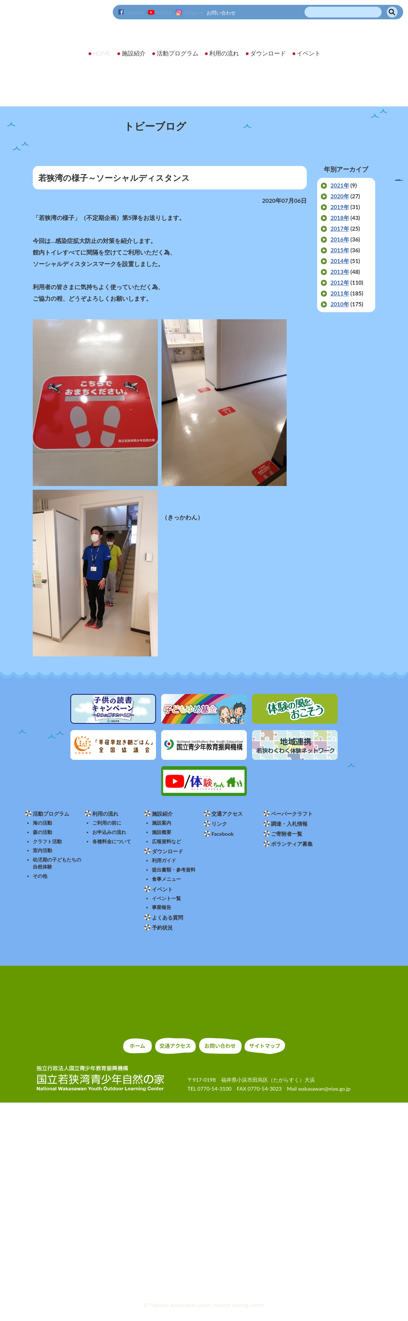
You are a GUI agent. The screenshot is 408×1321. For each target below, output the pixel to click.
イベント (162, 889)
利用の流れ (105, 813)
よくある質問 (167, 917)
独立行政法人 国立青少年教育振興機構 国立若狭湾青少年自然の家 (63, 47)
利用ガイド (164, 860)
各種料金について (111, 841)
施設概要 (161, 832)
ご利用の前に (106, 823)
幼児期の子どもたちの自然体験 (57, 863)
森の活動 (42, 832)
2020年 (340, 196)
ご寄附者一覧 (286, 834)
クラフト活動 (47, 841)
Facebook (131, 13)
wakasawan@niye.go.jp (324, 1088)
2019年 (340, 207)
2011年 (340, 293)
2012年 (340, 282)
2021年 (340, 185)
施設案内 (161, 823)
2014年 (340, 261)
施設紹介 (162, 813)
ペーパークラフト (292, 813)
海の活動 (42, 823)
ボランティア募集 (292, 844)
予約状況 (162, 927)
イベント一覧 (166, 898)
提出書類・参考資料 (173, 870)
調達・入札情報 (289, 824)
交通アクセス (227, 813)
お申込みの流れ (109, 832)
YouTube (160, 13)
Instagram (189, 13)
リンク (219, 824)
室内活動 (42, 850)
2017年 (340, 228)
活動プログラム (51, 813)
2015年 (340, 250)
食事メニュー (166, 879)
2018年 (340, 217)
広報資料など (166, 841)
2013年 (340, 271)
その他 (40, 876)
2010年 (340, 304)
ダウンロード (167, 851)
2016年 (340, 239)
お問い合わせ (221, 13)
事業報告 (161, 907)
